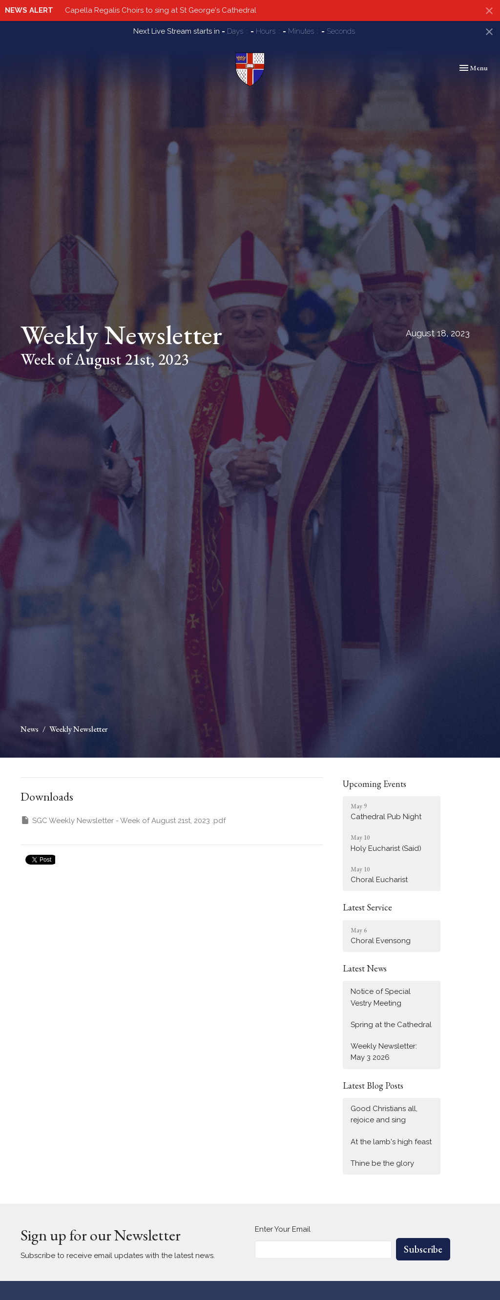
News (30, 729)
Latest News (365, 968)
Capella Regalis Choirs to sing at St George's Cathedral (160, 10)
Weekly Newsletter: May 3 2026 (384, 1052)
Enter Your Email (283, 1229)
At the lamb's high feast (391, 1141)
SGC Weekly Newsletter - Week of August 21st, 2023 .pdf (123, 820)
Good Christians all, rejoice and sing (384, 1114)
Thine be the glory (382, 1163)
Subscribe (423, 1249)
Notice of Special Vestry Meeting (381, 997)
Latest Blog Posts (373, 1085)
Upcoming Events (374, 783)
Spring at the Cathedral (391, 1024)
